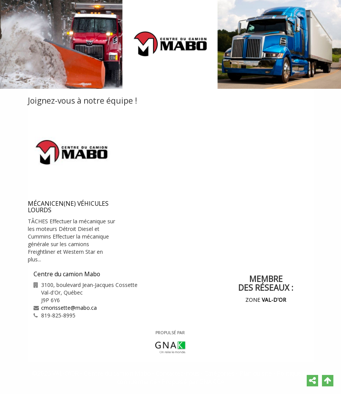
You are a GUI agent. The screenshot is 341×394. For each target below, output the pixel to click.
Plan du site (255, 374)
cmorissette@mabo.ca (69, 307)
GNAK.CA (211, 382)
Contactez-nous (177, 374)
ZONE (265, 299)
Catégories (219, 374)
